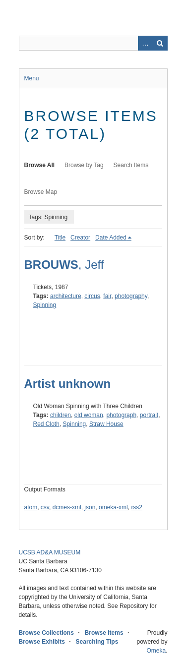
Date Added (110, 237)
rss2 (136, 507)
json (89, 507)
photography (131, 296)
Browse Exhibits (42, 641)
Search (160, 43)
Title (60, 237)
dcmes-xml (67, 507)
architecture (65, 296)
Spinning (45, 305)
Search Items (131, 165)
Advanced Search (145, 43)
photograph (121, 415)
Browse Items (104, 632)
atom (31, 507)
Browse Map (41, 191)
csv (45, 507)
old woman (88, 415)
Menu (31, 78)
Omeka (156, 650)
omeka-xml (113, 507)
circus (92, 296)
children (60, 415)
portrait (149, 415)
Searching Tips (97, 641)
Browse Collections (46, 632)
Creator (80, 237)
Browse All (39, 165)
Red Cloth (46, 424)
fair (107, 296)
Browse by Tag (84, 165)
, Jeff (64, 264)
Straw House (106, 424)
